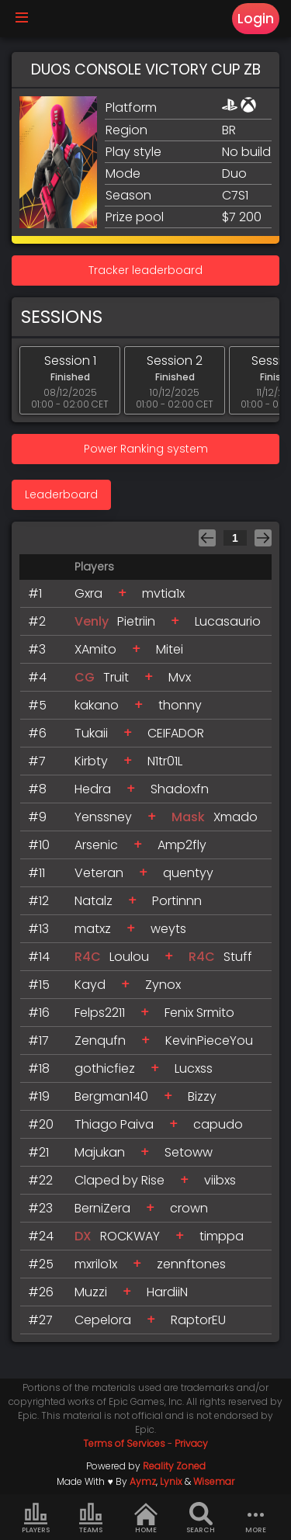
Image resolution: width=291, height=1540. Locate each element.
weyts (168, 929)
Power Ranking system (146, 448)
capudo (218, 1124)
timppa (221, 1236)
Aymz (143, 1481)
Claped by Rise (119, 1180)
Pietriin (136, 621)
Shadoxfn (180, 789)
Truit (116, 677)
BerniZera (102, 1208)
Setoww (189, 1152)
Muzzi (90, 1292)
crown (189, 1208)
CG (84, 677)
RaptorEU (198, 1320)
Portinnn (177, 901)
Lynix (171, 1481)
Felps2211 (99, 1012)
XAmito (95, 649)
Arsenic (96, 845)
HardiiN (167, 1292)
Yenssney (103, 817)
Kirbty (91, 761)
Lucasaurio (228, 621)
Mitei (169, 649)
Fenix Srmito (199, 1012)
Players (36, 1518)
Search (200, 1518)
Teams (90, 1518)
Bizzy (202, 1096)
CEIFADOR (175, 733)
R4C (87, 957)
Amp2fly (182, 845)
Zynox (163, 985)
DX (83, 1236)
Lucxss (194, 1068)
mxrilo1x (95, 1264)
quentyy (188, 873)
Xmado (235, 817)
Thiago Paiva (114, 1124)
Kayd (90, 985)
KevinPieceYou (209, 1040)
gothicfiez (104, 1068)
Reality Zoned (174, 1465)
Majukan (99, 1152)
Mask (188, 817)
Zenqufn (100, 1040)
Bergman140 (111, 1096)
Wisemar (213, 1481)
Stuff (237, 957)
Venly (91, 621)
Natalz (93, 901)
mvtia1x (163, 593)
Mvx (179, 677)
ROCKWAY (130, 1236)
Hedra (92, 789)
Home (146, 1518)
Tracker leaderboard (145, 270)
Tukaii (91, 733)
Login (255, 18)
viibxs (220, 1180)
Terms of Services (124, 1443)
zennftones (191, 1264)
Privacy (191, 1443)
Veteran (98, 873)
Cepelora (102, 1320)
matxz (92, 929)
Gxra (88, 593)
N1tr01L (164, 761)
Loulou (129, 957)
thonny (180, 705)
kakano (96, 705)
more (256, 1518)
